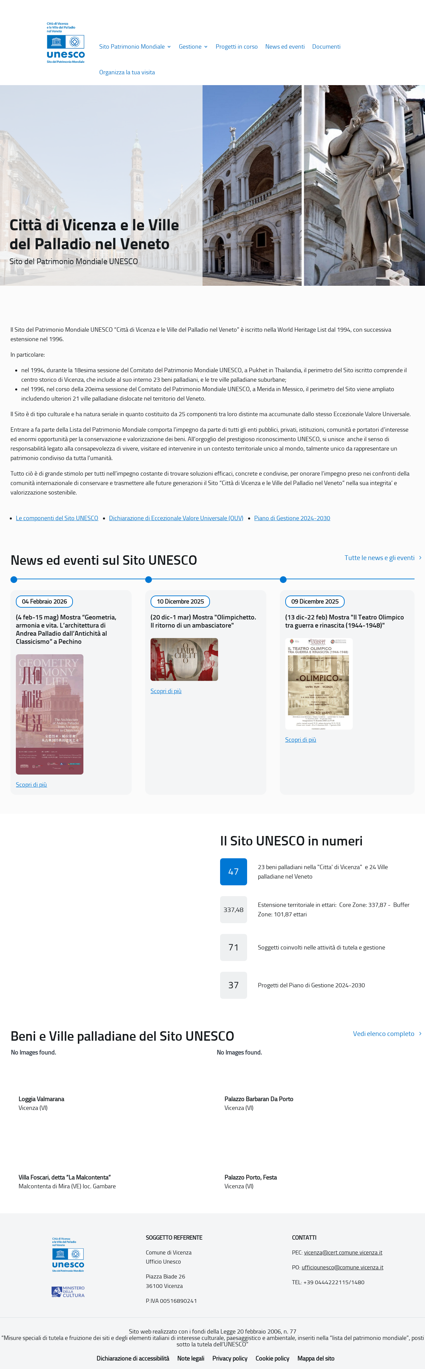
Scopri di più (31, 784)
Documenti (326, 46)
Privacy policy (229, 1358)
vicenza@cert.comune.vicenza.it (343, 1252)
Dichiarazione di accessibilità (133, 1358)
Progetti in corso (237, 46)
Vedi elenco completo (384, 1034)
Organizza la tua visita (127, 72)
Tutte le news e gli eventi (380, 558)
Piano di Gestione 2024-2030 (292, 518)
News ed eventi (285, 46)
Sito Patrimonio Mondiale (132, 46)
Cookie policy (272, 1358)
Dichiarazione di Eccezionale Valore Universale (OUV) (176, 518)
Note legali (190, 1358)
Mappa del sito (316, 1358)
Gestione (190, 46)
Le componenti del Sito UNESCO (57, 518)
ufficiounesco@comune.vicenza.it (342, 1267)
